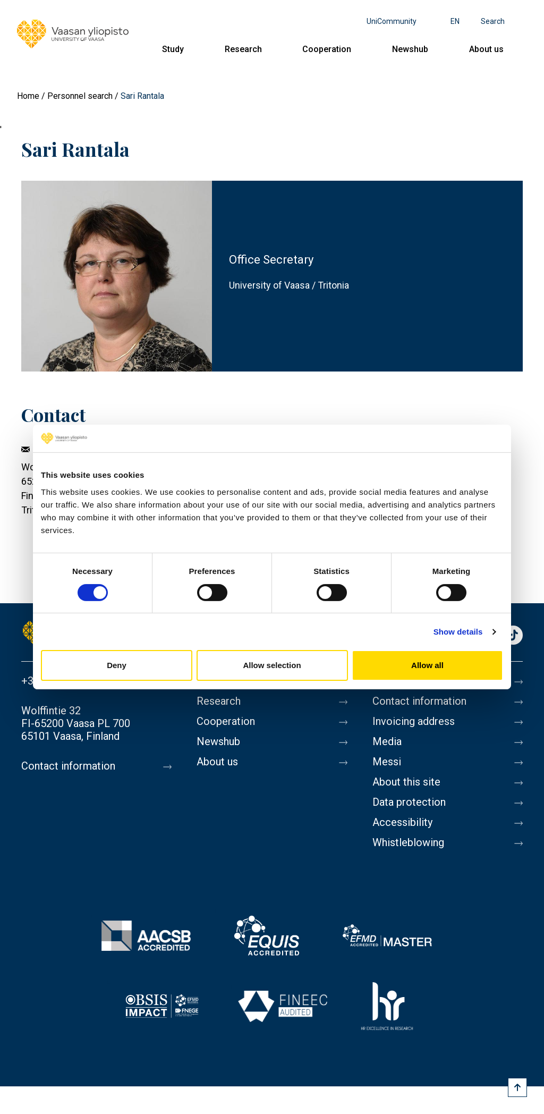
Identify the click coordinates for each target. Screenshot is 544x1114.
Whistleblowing (408, 842)
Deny (116, 665)
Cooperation (326, 49)
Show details (458, 631)
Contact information (68, 765)
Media (387, 741)
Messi (386, 761)
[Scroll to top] (517, 1087)
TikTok (513, 636)
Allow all (427, 665)
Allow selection (272, 665)
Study (173, 49)
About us (486, 49)
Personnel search (80, 96)
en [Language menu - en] (455, 21)
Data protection (409, 802)
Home (28, 96)
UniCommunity (391, 21)
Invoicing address (413, 721)
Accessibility (402, 822)
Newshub (410, 49)
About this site (406, 781)
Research (243, 49)
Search (493, 21)
